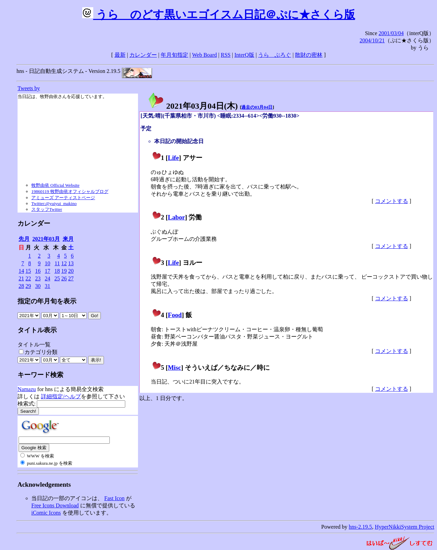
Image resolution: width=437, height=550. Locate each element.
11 (57, 263)
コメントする (391, 201)
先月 (24, 239)
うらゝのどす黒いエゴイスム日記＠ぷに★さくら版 (218, 14)
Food (175, 315)
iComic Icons (46, 513)
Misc (174, 367)
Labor (176, 217)
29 (28, 286)
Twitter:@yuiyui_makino (54, 203)
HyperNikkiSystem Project (404, 527)
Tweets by (29, 88)
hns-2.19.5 (360, 527)
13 (71, 263)
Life (173, 157)
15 (28, 271)
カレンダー (143, 55)
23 (38, 278)
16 (38, 271)
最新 (120, 55)
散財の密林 (308, 55)
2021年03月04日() (193, 105)
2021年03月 (46, 239)
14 (21, 271)
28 (21, 286)
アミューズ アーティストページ (63, 197)
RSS (226, 55)
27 (71, 278)
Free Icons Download (55, 505)
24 (47, 278)
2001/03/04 (391, 33)
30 (38, 286)
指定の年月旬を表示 (47, 301)
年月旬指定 (174, 55)
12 (64, 263)
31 (47, 286)
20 (71, 271)
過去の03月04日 (257, 107)
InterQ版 (244, 55)
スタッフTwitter (46, 209)
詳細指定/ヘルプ (61, 396)
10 (47, 263)
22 (28, 278)
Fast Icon (114, 498)
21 (21, 278)
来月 (68, 239)
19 (64, 271)
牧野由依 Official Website (55, 185)
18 (57, 271)
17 (47, 271)
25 (57, 278)
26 (64, 278)
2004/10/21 (372, 40)
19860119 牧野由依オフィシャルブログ (69, 191)
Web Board (204, 55)
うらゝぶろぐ (274, 55)
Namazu (27, 389)
